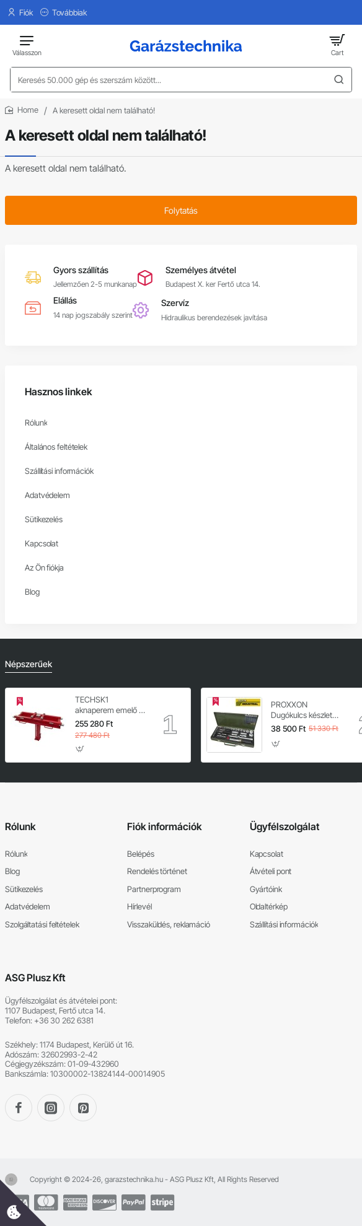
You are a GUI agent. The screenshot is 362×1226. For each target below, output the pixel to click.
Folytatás (181, 210)
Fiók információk (164, 826)
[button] (80, 748)
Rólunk (20, 826)
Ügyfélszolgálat (284, 826)
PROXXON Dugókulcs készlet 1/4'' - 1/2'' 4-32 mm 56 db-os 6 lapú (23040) (305, 710)
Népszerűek (28, 664)
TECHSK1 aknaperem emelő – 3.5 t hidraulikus (109, 705)
